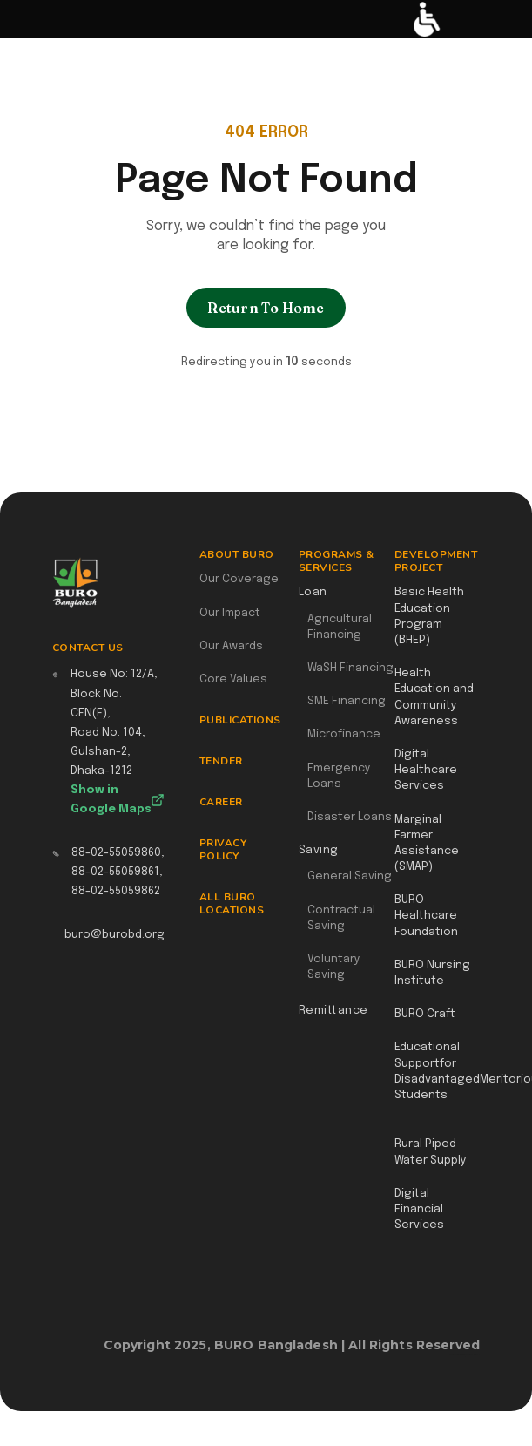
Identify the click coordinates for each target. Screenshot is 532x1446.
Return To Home (265, 307)
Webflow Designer (473, 1354)
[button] (23, 19)
